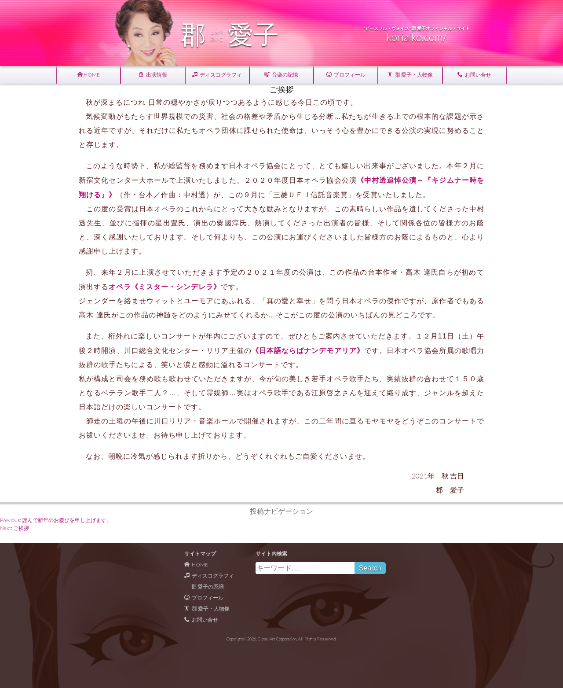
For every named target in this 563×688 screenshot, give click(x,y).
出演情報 (153, 75)
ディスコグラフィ (217, 75)
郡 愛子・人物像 (410, 75)
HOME (88, 75)
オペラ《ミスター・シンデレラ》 (165, 286)
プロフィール (346, 75)
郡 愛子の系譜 (207, 586)
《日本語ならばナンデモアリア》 (308, 350)
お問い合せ (474, 75)
